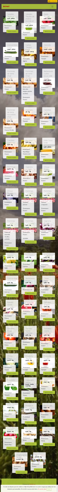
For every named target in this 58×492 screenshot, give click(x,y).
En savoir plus (42, 489)
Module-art (32, 484)
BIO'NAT (6, 6)
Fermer (49, 489)
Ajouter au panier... (12, 31)
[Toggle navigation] (52, 6)
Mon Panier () (52, 1)
